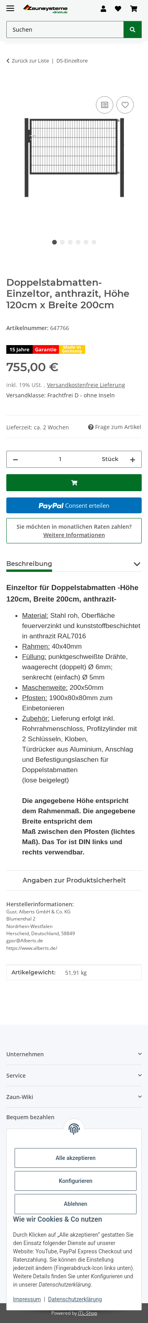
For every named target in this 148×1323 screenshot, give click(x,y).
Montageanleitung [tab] (95, 564)
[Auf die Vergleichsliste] (104, 105)
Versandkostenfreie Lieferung (86, 385)
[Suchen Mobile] (65, 29)
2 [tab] (62, 242)
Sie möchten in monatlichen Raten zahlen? (74, 531)
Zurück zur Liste (30, 60)
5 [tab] (86, 242)
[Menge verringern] (15, 459)
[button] (103, 9)
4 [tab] (78, 242)
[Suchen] (133, 29)
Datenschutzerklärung (75, 1299)
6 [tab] (94, 242)
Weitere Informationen (74, 535)
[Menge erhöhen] (132, 459)
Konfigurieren (75, 1181)
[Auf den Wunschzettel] (125, 105)
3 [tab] (70, 242)
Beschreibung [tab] (29, 564)
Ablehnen (75, 1204)
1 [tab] (54, 242)
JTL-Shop (87, 1313)
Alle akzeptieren (76, 1158)
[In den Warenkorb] (12, 85)
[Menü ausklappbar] (10, 5)
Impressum (27, 1299)
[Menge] (60, 459)
